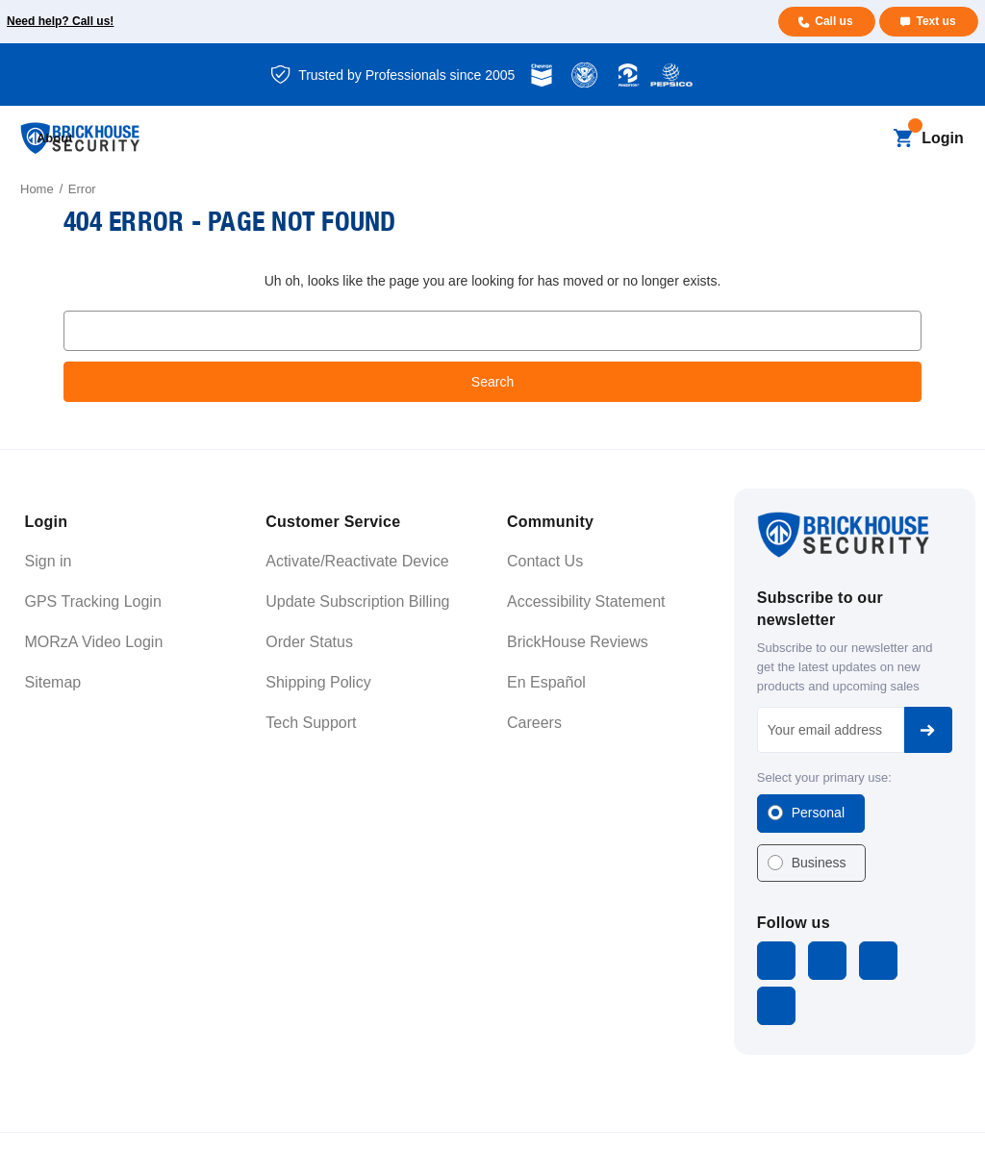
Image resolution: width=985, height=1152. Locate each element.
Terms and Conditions (726, 1118)
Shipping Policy (317, 682)
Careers (534, 722)
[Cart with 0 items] (903, 138)
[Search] (870, 138)
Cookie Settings (918, 1118)
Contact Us (545, 561)
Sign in (48, 561)
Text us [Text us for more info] (935, 21)
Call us (832, 21)
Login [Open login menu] (943, 138)
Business (819, 862)
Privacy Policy (827, 1118)
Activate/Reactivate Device (356, 561)
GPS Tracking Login (93, 601)
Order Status (309, 642)
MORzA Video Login (94, 642)
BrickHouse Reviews (577, 642)
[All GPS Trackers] (236, 139)
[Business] (512, 139)
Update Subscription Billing (357, 601)
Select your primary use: (824, 777)
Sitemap (53, 682)
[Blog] (432, 139)
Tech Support (310, 722)
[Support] (700, 139)
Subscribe (928, 730)
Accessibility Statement (586, 601)
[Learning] (611, 139)
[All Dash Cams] (349, 139)
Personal (818, 812)
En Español (546, 682)
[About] (781, 139)
